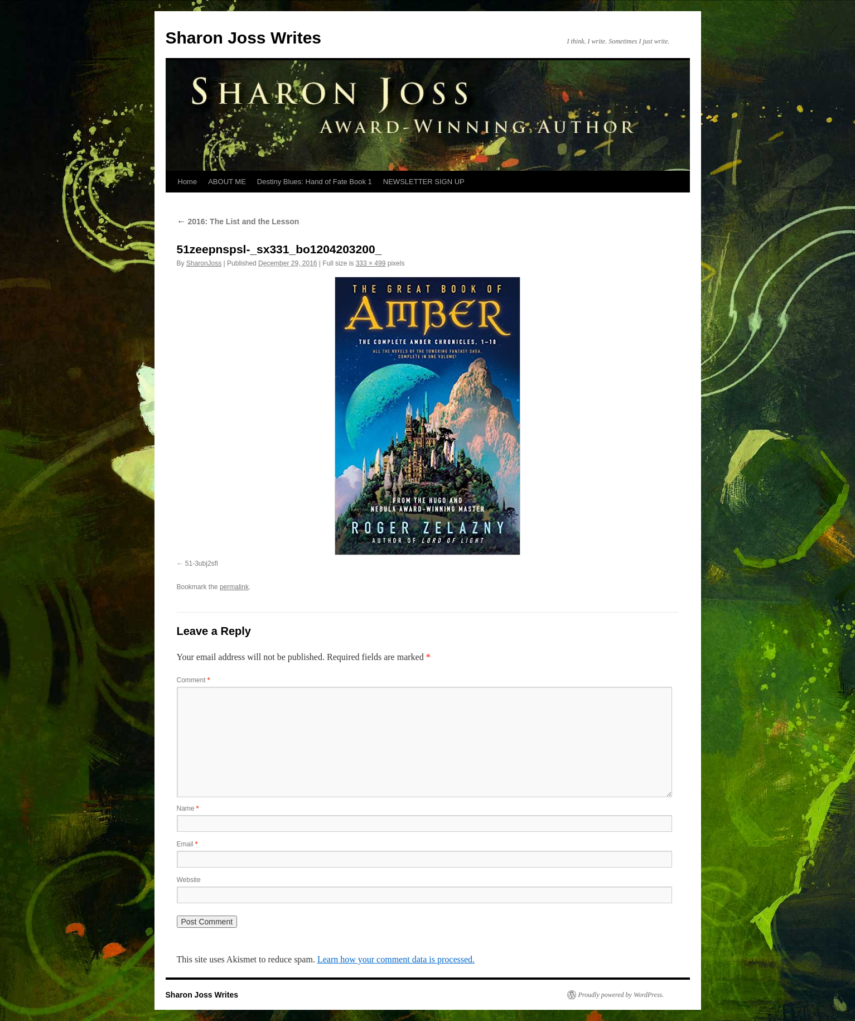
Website (189, 880)
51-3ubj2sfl (201, 563)
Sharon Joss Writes (244, 37)
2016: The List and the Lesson (238, 221)
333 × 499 (371, 263)
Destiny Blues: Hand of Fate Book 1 (314, 181)
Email (187, 844)
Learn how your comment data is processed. (396, 959)
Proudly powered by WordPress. (621, 995)
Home (187, 181)
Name (188, 808)
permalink (234, 587)
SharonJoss (203, 263)
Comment (193, 680)
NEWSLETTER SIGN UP (424, 181)
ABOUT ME (227, 181)
